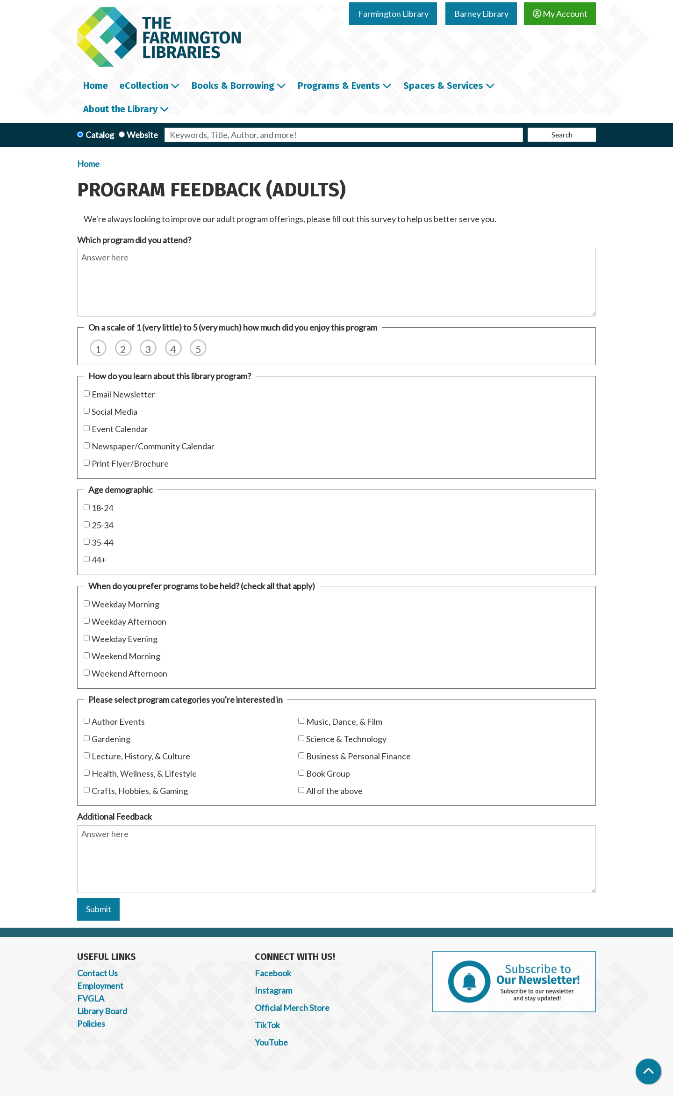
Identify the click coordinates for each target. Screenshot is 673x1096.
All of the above (334, 791)
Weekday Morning (125, 604)
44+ (99, 560)
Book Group (328, 773)
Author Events (118, 721)
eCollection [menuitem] (144, 85)
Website (142, 135)
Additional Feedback (114, 816)
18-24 (102, 508)
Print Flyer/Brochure (130, 463)
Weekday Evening (125, 639)
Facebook (273, 973)
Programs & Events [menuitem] (339, 85)
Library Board (102, 1011)
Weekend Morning (126, 656)
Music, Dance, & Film (344, 721)
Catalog (100, 135)
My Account (560, 13)
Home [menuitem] (95, 85)
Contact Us (97, 973)
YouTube (271, 1042)
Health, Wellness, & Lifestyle (144, 773)
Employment (100, 986)
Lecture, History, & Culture (141, 756)
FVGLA (90, 998)
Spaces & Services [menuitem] (443, 85)
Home (88, 164)
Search (562, 134)
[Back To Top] (648, 1071)
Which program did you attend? (134, 240)
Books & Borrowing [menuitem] (233, 85)
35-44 (102, 542)
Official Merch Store (292, 1007)
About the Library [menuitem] (120, 109)
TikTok (267, 1025)
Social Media (114, 411)
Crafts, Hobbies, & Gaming (140, 791)
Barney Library (481, 13)
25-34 (102, 525)
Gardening (111, 739)
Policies (91, 1023)
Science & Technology (346, 739)
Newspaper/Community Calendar (153, 446)
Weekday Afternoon (129, 621)
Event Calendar (120, 429)
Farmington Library (393, 13)
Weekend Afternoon (129, 673)
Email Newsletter (123, 394)
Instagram (273, 990)
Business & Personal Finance (358, 756)
